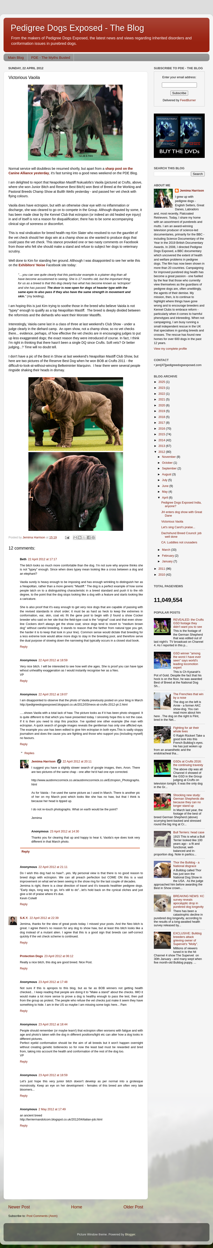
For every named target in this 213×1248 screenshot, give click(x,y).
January (167, 561)
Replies (29, 753)
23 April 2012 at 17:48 (53, 982)
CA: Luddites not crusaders (179, 542)
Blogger (130, 1234)
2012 (162, 452)
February (168, 555)
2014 (162, 440)
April (165, 497)
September (170, 468)
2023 (162, 388)
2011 (162, 568)
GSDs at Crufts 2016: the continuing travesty (188, 763)
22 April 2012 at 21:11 (53, 867)
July (165, 480)
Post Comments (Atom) (42, 1216)
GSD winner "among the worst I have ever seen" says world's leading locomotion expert (187, 660)
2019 (162, 411)
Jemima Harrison (43, 761)
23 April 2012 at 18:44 (53, 1024)
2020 (162, 405)
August (167, 474)
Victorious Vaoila (172, 521)
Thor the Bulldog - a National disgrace (186, 864)
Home (76, 1207)
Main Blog (16, 57)
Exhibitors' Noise (31, 265)
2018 (162, 417)
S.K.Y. (24, 918)
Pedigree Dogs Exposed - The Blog (77, 28)
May (165, 491)
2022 (162, 393)
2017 (162, 422)
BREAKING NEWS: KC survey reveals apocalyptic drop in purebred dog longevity (188, 901)
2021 (162, 399)
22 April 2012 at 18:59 (53, 660)
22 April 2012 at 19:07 (53, 694)
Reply (23, 646)
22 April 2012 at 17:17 (42, 559)
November (169, 457)
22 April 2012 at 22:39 (44, 918)
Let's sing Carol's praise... (178, 527)
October (167, 462)
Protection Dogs (31, 956)
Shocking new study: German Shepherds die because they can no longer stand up (188, 801)
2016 (162, 428)
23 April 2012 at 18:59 (53, 1075)
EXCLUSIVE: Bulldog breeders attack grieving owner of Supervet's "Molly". (187, 939)
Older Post (133, 1207)
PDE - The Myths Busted (50, 57)
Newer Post (19, 1207)
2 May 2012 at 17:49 (52, 1109)
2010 (162, 574)
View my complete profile (170, 348)
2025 (162, 382)
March (166, 549)
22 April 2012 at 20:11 (77, 761)
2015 (162, 434)
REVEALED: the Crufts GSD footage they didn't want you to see (188, 623)
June (165, 486)
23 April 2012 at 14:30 (64, 831)
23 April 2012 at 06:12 (58, 956)
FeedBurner (188, 100)
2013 (162, 446)
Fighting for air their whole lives (186, 729)
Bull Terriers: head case (188, 832)
